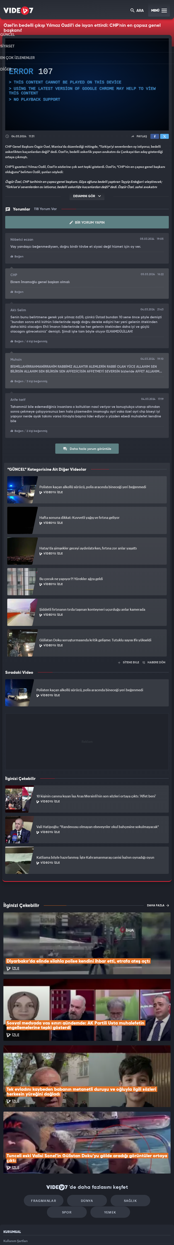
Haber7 (110, 1234)
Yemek (88, 1153)
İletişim (8, 1203)
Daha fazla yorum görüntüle (87, 447)
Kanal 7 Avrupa (68, 1234)
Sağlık (106, 1140)
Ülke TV (85, 1234)
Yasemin (138, 1234)
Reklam (8, 1192)
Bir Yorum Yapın (87, 222)
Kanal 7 (31, 1234)
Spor (145, 1140)
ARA (137, 11)
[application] (87, 84)
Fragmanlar (28, 1140)
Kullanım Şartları (15, 1182)
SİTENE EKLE (128, 660)
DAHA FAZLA (158, 904)
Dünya (68, 1140)
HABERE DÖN (154, 660)
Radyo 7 (49, 1234)
